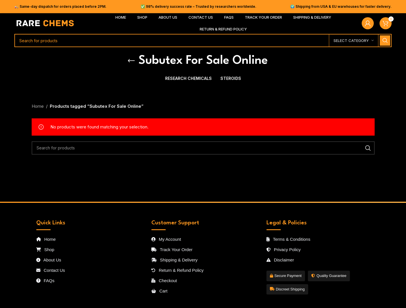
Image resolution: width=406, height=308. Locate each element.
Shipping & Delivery (174, 259)
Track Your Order (172, 249)
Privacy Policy (283, 249)
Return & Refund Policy (177, 270)
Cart (159, 290)
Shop (45, 249)
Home (38, 106)
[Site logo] (45, 23)
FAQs (45, 280)
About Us (48, 259)
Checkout (164, 280)
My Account (166, 239)
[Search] (202, 40)
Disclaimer (280, 259)
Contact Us (50, 270)
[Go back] (131, 61)
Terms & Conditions (288, 239)
